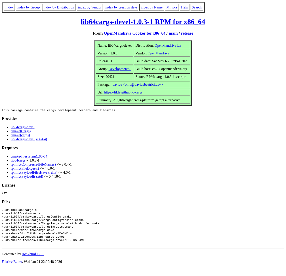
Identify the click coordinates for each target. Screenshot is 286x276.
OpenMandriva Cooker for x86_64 (134, 33)
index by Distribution (59, 7)
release (187, 33)
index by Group (28, 7)
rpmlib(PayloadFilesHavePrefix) (34, 173)
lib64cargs (18, 161)
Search (197, 7)
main (173, 33)
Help (184, 7)
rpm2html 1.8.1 (33, 263)
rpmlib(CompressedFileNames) (33, 165)
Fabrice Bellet (12, 270)
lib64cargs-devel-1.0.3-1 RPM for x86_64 (143, 22)
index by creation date (121, 7)
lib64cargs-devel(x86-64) (29, 140)
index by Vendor (89, 7)
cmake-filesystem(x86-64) (29, 157)
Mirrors (171, 7)
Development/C (120, 69)
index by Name (152, 7)
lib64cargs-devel (22, 128)
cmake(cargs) (20, 136)
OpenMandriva (158, 53)
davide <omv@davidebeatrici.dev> (137, 84)
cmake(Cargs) (21, 132)
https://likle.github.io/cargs (123, 92)
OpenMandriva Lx (168, 45)
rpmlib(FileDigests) (25, 169)
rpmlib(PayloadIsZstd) (27, 177)
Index (9, 7)
